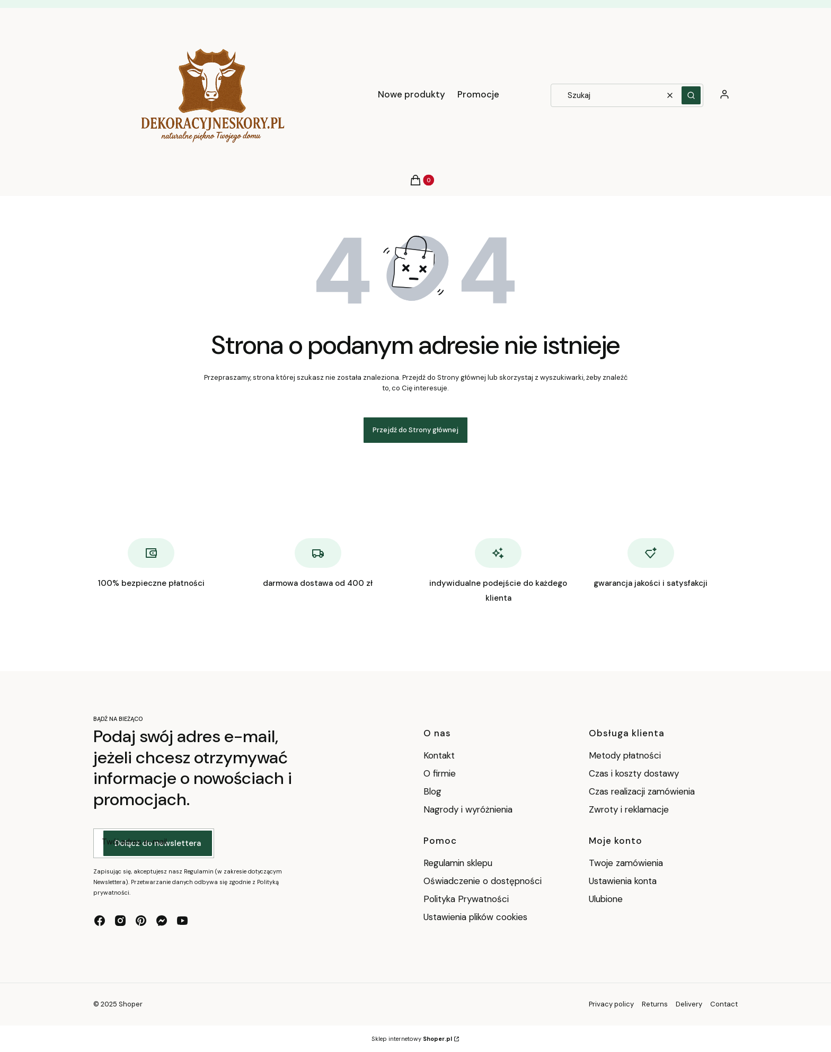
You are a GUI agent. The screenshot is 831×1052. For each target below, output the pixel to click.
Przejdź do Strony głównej (415, 429)
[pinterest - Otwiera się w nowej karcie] (141, 920)
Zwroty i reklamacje (629, 809)
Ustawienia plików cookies (476, 917)
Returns (655, 1004)
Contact (724, 1004)
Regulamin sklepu (457, 863)
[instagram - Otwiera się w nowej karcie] (120, 920)
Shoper (131, 1004)
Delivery (689, 1004)
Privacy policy (611, 1004)
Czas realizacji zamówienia (642, 791)
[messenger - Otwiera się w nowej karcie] (161, 920)
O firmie (439, 773)
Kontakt (439, 755)
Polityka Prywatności (466, 899)
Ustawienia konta (623, 881)
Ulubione (606, 899)
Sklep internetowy (412, 1038)
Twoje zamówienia (626, 863)
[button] (691, 95)
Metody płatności (625, 755)
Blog (432, 791)
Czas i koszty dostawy (634, 773)
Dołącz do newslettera (157, 844)
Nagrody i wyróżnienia (467, 809)
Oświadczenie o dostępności (482, 881)
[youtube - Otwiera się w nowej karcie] (182, 920)
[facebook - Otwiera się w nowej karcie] (99, 920)
